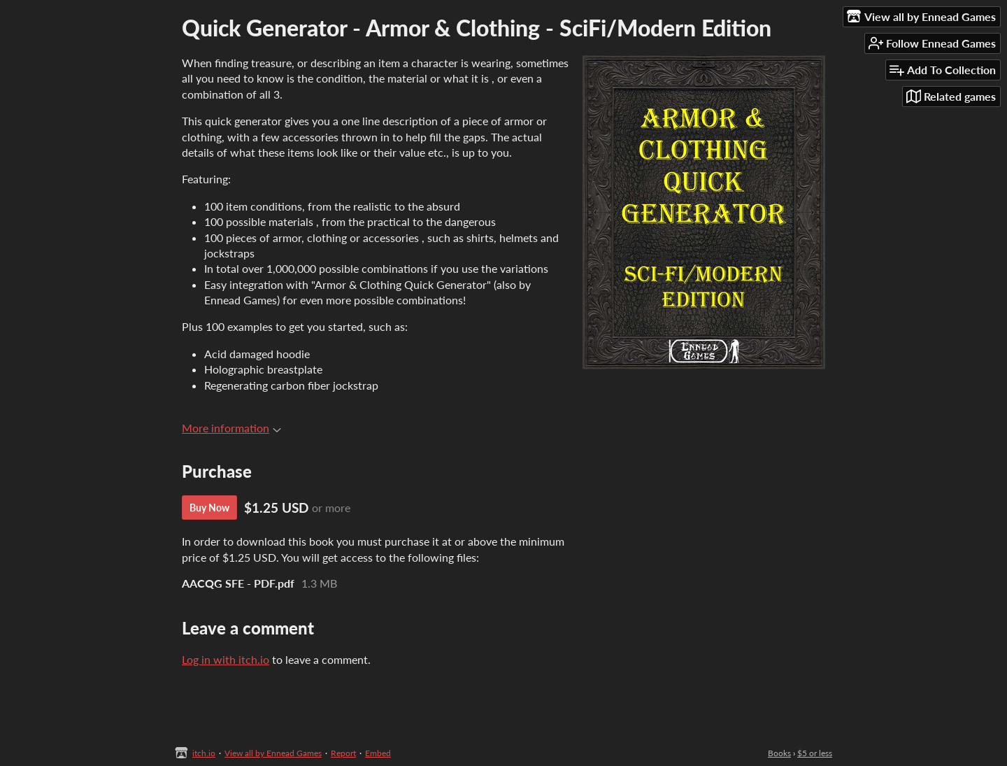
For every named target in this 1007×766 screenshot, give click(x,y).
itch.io (203, 753)
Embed (378, 753)
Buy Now (209, 507)
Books (779, 753)
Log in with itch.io (225, 659)
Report (343, 753)
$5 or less (814, 753)
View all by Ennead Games (273, 753)
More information (231, 427)
